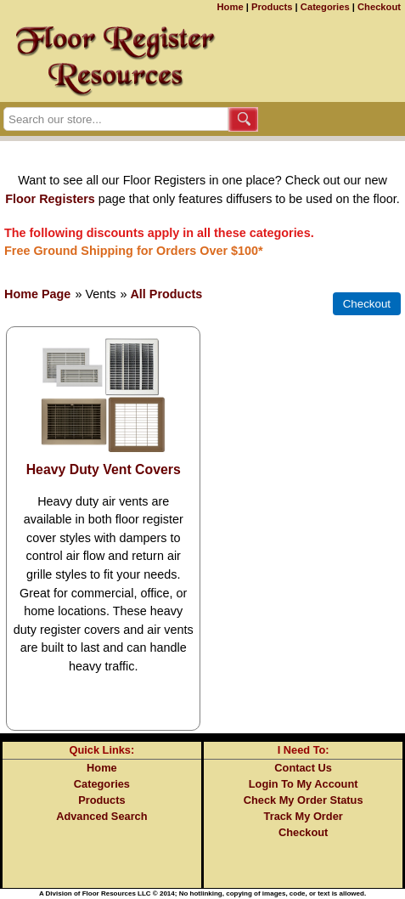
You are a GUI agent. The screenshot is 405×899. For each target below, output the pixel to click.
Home (230, 7)
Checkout (379, 7)
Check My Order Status (303, 800)
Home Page (37, 294)
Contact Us (303, 767)
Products (272, 7)
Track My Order (303, 816)
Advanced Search (101, 816)
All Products (166, 294)
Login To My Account (303, 783)
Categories (325, 7)
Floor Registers (50, 199)
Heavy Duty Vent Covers (103, 469)
